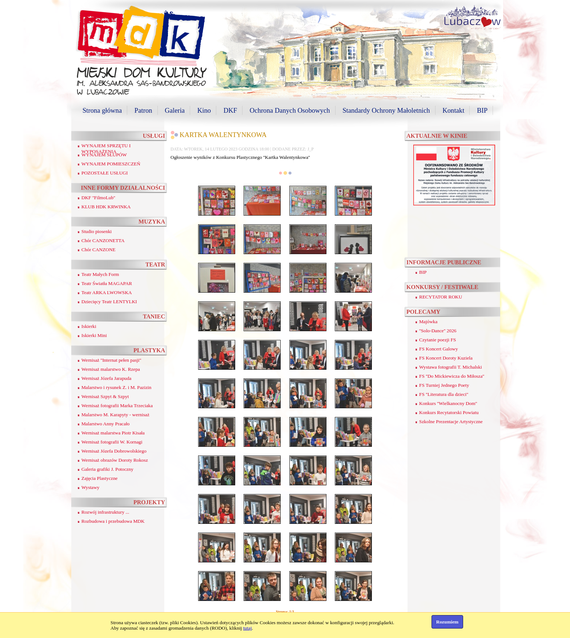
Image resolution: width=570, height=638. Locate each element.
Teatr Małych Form (100, 274)
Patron (143, 110)
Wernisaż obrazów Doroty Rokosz (114, 460)
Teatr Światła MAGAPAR (106, 283)
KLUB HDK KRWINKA (106, 206)
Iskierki (88, 326)
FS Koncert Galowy (438, 349)
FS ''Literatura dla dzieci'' (443, 394)
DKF (230, 110)
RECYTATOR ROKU (440, 297)
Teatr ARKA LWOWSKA (106, 292)
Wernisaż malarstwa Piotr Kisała (113, 433)
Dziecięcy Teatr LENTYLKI (109, 301)
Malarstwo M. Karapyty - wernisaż (115, 414)
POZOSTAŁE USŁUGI (104, 173)
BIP (482, 110)
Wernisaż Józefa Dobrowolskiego (113, 451)
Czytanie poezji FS (437, 339)
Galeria (175, 110)
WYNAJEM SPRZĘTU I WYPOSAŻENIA (106, 148)
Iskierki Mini (94, 335)
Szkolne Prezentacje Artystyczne (451, 421)
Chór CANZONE (98, 249)
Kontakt (453, 110)
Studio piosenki (96, 231)
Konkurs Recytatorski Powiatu (449, 412)
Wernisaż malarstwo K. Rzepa (110, 369)
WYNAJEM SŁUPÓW (104, 154)
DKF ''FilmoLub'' (98, 197)
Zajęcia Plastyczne (99, 478)
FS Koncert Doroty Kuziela (446, 358)
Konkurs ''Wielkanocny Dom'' (448, 403)
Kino (204, 110)
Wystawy (90, 487)
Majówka (428, 321)
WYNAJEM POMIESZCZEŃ (110, 163)
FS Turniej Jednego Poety (444, 385)
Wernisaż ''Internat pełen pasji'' (111, 360)
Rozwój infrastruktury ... (105, 512)
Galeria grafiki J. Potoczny (107, 469)
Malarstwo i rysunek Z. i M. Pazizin (116, 387)
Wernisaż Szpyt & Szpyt (105, 396)
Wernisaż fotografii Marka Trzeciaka (117, 405)
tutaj (247, 628)
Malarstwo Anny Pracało (105, 423)
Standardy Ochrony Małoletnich (386, 110)
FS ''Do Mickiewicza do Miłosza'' (451, 376)
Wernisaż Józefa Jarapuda (106, 378)
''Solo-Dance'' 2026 (438, 330)
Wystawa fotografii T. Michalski (450, 367)
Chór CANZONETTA (103, 240)
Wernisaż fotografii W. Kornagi (111, 442)
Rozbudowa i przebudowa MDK (113, 521)
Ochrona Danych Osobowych (290, 110)
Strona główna (102, 110)
